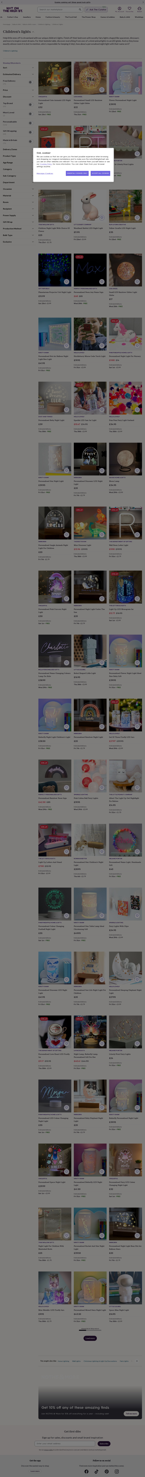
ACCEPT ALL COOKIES (100, 173)
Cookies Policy (46, 164)
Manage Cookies (45, 173)
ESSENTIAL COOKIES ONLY (77, 173)
